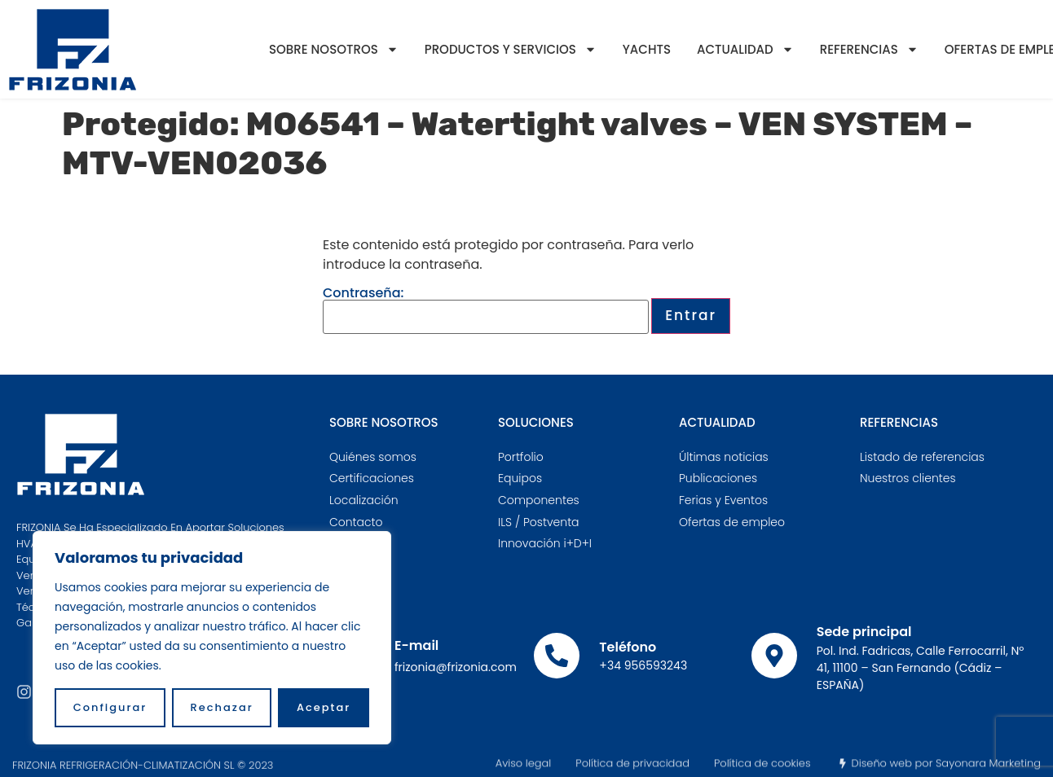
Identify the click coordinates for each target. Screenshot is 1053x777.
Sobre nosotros (334, 49)
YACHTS (647, 49)
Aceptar (323, 707)
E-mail (416, 645)
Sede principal (864, 631)
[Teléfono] (556, 655)
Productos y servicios (511, 49)
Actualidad (745, 49)
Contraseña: (486, 310)
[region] (212, 637)
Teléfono (627, 647)
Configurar (110, 707)
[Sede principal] (774, 655)
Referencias (869, 49)
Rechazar (222, 707)
